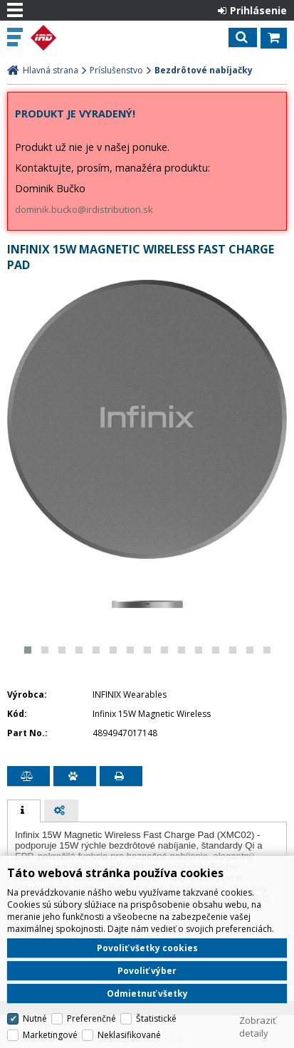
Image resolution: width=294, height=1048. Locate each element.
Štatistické (156, 1018)
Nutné (35, 1018)
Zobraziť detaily (257, 1026)
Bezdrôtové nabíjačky (203, 70)
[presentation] (24, 811)
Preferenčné (91, 1018)
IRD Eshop (72, 37)
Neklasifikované (129, 1035)
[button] (27, 650)
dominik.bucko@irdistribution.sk (84, 209)
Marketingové (50, 1035)
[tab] (24, 811)
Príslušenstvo (116, 70)
